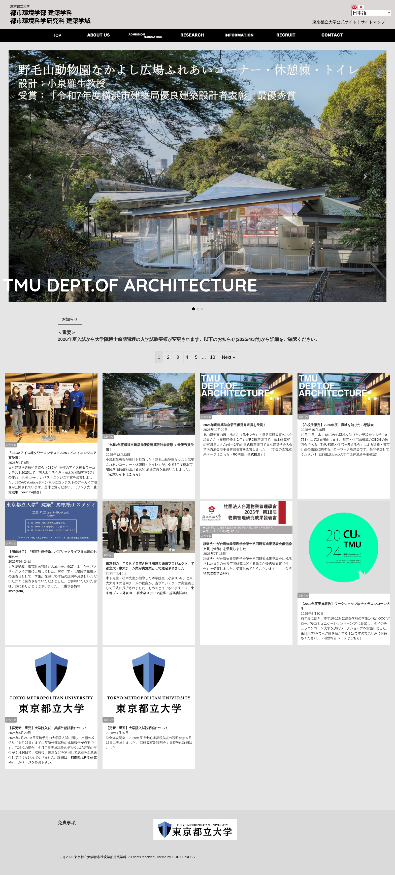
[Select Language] (371, 13)
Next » (228, 357)
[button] (29, 176)
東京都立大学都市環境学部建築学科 (100, 857)
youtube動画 (30, 492)
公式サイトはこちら (124, 474)
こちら (355, 638)
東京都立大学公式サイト (334, 22)
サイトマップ (373, 22)
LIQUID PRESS (183, 857)
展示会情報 (72, 586)
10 (212, 357)
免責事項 (67, 822)
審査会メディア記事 (151, 593)
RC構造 (238, 454)
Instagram (15, 591)
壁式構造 (253, 454)
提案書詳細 (177, 593)
